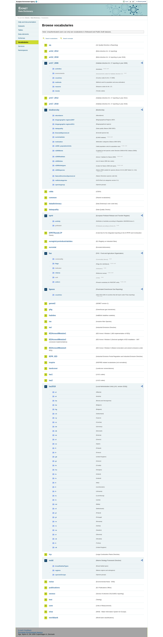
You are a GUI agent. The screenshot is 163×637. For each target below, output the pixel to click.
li (55, 487)
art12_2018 (53, 57)
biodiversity (54, 110)
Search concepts (68, 38)
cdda (51, 192)
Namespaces (23, 50)
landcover (53, 368)
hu (56, 470)
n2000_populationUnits (63, 146)
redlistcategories (61, 180)
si (56, 534)
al (56, 392)
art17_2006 (53, 63)
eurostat (52, 247)
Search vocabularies (51, 38)
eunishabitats (60, 137)
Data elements (23, 34)
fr (55, 452)
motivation (59, 142)
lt (55, 491)
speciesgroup (60, 185)
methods (58, 82)
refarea (57, 273)
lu (56, 496)
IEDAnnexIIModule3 (57, 339)
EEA (27, 1)
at (56, 396)
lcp (50, 554)
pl (56, 513)
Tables (20, 30)
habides (52, 315)
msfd (51, 560)
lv (56, 500)
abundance (59, 115)
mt (56, 504)
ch (56, 414)
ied (50, 327)
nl (56, 508)
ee (56, 435)
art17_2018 (53, 104)
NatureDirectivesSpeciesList (65, 176)
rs (56, 526)
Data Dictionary (35, 17)
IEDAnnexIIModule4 (57, 348)
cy (56, 418)
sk (56, 539)
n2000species (60, 170)
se (56, 530)
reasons (58, 86)
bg (56, 409)
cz (56, 422)
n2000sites (59, 161)
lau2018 (52, 386)
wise (51, 612)
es (56, 444)
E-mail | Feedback (24, 630)
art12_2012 (53, 51)
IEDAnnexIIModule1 (57, 333)
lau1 (51, 374)
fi (55, 448)
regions (58, 570)
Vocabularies (23, 42)
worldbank (53, 618)
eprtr (51, 216)
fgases (52, 289)
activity (57, 221)
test (50, 600)
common (53, 198)
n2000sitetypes (60, 165)
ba (56, 401)
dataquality (59, 128)
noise (51, 582)
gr (56, 461)
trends (57, 91)
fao (50, 253)
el (56, 439)
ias (50, 321)
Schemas (21, 38)
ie (56, 474)
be (56, 405)
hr (56, 465)
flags (57, 263)
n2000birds (59, 151)
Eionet (27, 17)
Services (21, 46)
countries (58, 78)
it (55, 483)
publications (54, 588)
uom (51, 606)
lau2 (51, 380)
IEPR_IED (53, 356)
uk (56, 547)
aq (50, 45)
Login (126, 1)
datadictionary (55, 204)
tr (55, 543)
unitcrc (57, 282)
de (56, 426)
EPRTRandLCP (55, 233)
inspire (52, 362)
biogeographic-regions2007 (64, 120)
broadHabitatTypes (61, 566)
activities (58, 69)
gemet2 (52, 303)
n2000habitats (60, 156)
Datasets (21, 26)
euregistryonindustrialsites (60, 241)
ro (56, 521)
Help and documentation (27, 22)
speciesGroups (60, 575)
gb (56, 457)
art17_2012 (53, 98)
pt (56, 517)
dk (56, 431)
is (56, 478)
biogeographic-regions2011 (64, 124)
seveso (52, 594)
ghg (50, 309)
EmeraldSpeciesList (62, 133)
